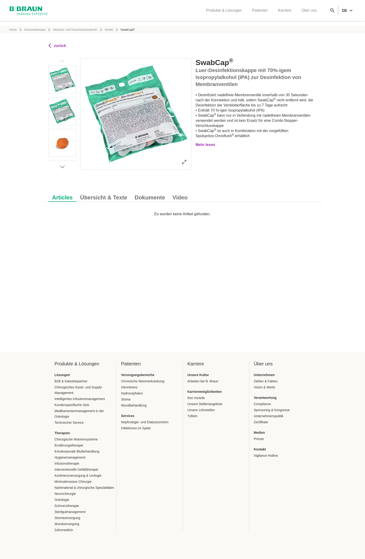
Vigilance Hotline (266, 455)
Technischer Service (69, 422)
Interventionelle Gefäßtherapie (76, 469)
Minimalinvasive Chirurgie (73, 481)
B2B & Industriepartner (71, 381)
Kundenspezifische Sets (71, 405)
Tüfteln (192, 416)
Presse (259, 439)
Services (128, 416)
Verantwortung (265, 398)
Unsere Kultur (198, 375)
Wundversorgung (66, 524)
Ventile (109, 29)
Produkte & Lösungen (224, 13)
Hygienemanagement (69, 457)
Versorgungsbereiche (137, 375)
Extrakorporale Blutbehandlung (76, 451)
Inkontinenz (129, 387)
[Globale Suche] (332, 13)
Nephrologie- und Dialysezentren (145, 422)
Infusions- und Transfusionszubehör (75, 29)
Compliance (262, 404)
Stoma (125, 399)
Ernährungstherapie (68, 445)
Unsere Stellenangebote (204, 404)
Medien (259, 432)
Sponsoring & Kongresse (272, 410)
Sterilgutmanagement (69, 512)
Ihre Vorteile (196, 398)
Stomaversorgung (67, 518)
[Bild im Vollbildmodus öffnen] (184, 162)
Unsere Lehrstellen (201, 410)
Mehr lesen (205, 145)
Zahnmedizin (63, 530)
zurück (57, 45)
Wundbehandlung (134, 405)
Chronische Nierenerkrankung (142, 381)
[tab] (62, 196)
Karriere (284, 13)
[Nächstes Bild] (62, 167)
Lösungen (62, 375)
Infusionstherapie (34, 29)
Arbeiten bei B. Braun (202, 381)
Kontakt (260, 449)
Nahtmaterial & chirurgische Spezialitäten (84, 488)
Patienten (260, 13)
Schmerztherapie (66, 506)
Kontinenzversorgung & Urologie (77, 475)
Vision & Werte (264, 387)
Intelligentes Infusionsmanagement (79, 399)
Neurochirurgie (65, 494)
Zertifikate (261, 422)
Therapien (62, 433)
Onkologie (61, 500)
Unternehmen (264, 375)
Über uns (309, 13)
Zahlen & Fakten (266, 381)
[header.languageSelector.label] (348, 13)
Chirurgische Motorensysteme (76, 439)
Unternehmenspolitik (269, 416)
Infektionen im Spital (135, 428)
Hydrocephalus (132, 393)
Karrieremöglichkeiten (204, 392)
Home (13, 29)
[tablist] (182, 195)
